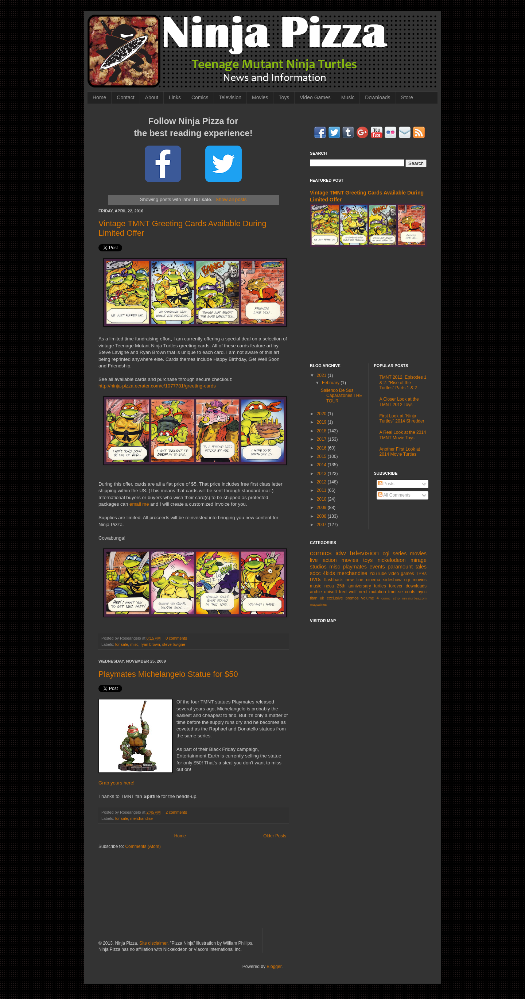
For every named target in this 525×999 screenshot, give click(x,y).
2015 (322, 456)
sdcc (315, 573)
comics (321, 553)
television (364, 553)
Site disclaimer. (154, 943)
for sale (121, 644)
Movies (260, 97)
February (331, 382)
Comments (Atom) (142, 846)
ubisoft (330, 591)
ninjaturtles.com (414, 598)
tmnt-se (395, 591)
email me (139, 504)
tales (421, 567)
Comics (200, 97)
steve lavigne (173, 644)
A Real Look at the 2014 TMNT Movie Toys (403, 435)
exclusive (335, 598)
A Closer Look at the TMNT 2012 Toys (399, 402)
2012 (322, 482)
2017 (322, 439)
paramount (400, 567)
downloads (416, 586)
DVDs (315, 579)
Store (407, 97)
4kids (329, 573)
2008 (322, 516)
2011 (322, 490)
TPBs (421, 573)
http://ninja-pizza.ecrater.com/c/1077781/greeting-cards (157, 386)
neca (329, 586)
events (377, 567)
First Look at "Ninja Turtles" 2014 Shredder (402, 418)
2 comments (176, 812)
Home (99, 97)
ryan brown (150, 644)
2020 (322, 413)
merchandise (141, 818)
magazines (318, 604)
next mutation (372, 591)
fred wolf (348, 591)
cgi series (395, 553)
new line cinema (363, 579)
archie (316, 591)
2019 (322, 422)
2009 (322, 507)
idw (340, 553)
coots (410, 591)
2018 (322, 430)
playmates (355, 567)
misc (134, 644)
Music (348, 97)
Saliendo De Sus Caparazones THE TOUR (341, 396)
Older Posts (274, 835)
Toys (284, 97)
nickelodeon (392, 560)
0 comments (176, 638)
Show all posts (230, 199)
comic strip (390, 598)
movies (418, 553)
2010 (322, 499)
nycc (422, 591)
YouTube (377, 573)
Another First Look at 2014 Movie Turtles (400, 452)
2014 (322, 464)
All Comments (394, 495)
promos (352, 598)
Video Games (315, 97)
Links (175, 97)
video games (401, 573)
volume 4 (370, 598)
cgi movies (415, 579)
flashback (333, 579)
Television (230, 97)
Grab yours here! (116, 783)
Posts (386, 483)
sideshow (392, 579)
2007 (322, 524)
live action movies (334, 560)
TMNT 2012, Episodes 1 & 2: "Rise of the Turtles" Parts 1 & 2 (403, 382)
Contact (125, 97)
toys (368, 560)
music (315, 586)
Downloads (377, 97)
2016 (322, 448)
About (152, 97)
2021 (322, 375)
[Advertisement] (368, 305)
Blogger (274, 966)
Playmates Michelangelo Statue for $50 (168, 674)
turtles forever (388, 586)
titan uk (317, 598)
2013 (322, 473)
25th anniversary (354, 586)
